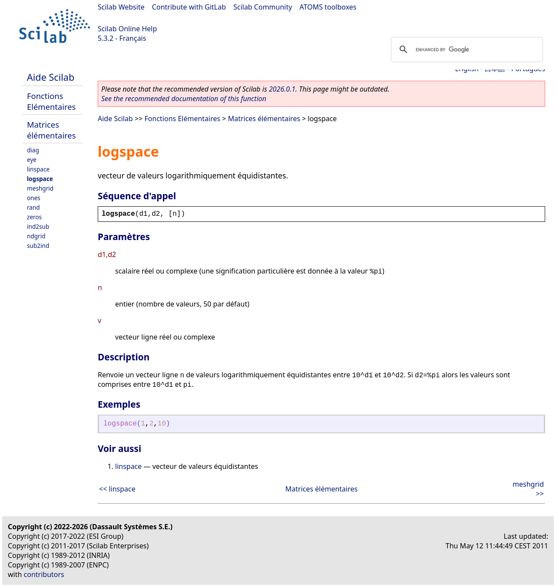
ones (33, 198)
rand (33, 207)
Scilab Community (262, 7)
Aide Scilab (50, 77)
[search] (466, 49)
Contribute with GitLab (189, 7)
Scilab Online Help (127, 28)
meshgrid (40, 188)
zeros (34, 217)
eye (31, 159)
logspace (40, 179)
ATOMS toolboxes (328, 7)
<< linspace (117, 489)
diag (33, 150)
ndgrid (36, 236)
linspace (38, 169)
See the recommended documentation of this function (183, 98)
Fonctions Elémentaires (51, 101)
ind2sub (38, 226)
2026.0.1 (282, 89)
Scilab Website (121, 7)
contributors (44, 574)
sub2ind (38, 245)
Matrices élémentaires (51, 130)
